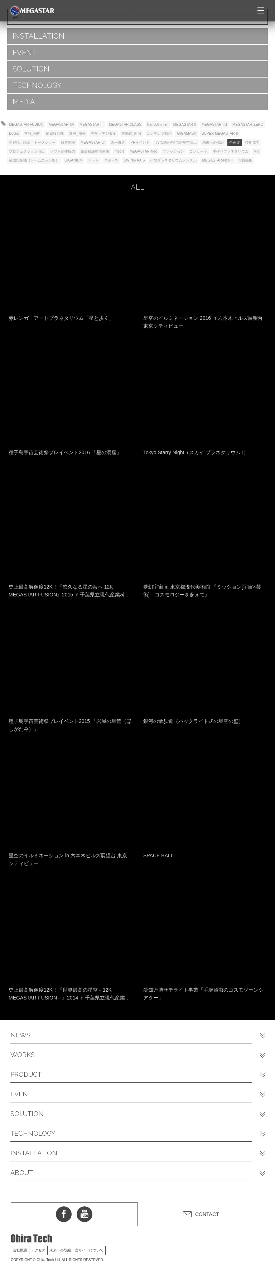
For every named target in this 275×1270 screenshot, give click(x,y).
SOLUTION (31, 69)
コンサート (198, 151)
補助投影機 (55, 133)
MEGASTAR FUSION (26, 124)
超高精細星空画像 (95, 151)
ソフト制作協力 (62, 151)
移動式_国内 (131, 133)
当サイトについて (89, 1250)
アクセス (38, 1250)
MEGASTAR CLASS (125, 124)
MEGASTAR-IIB (214, 124)
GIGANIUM (73, 160)
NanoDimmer (157, 124)
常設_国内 (32, 133)
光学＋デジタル (103, 133)
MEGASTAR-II (184, 124)
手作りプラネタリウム (231, 151)
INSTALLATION (38, 36)
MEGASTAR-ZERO (247, 124)
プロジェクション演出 (27, 151)
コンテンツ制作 (159, 133)
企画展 (234, 142)
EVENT (25, 52)
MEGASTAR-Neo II (217, 160)
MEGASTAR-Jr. (93, 142)
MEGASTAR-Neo (143, 151)
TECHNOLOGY (37, 85)
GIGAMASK (186, 133)
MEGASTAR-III (91, 124)
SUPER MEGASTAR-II (220, 133)
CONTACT (207, 1214)
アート (93, 160)
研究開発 (68, 142)
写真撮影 (245, 160)
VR (256, 151)
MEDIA (24, 102)
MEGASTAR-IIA (61, 124)
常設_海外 (77, 133)
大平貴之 (118, 142)
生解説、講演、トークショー (32, 142)
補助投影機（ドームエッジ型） (34, 160)
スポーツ (111, 160)
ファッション (173, 151)
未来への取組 (213, 142)
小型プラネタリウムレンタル (173, 160)
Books (14, 133)
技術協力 (252, 142)
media (119, 151)
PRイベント (140, 142)
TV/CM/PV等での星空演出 (176, 142)
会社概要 (20, 1250)
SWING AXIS (134, 160)
